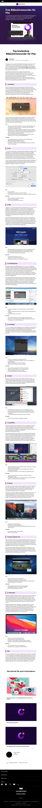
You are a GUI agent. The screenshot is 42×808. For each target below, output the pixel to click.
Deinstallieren (24, 803)
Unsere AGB (5, 801)
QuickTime (7, 89)
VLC (6, 151)
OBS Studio (32, 207)
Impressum (19, 801)
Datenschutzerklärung (12, 801)
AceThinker (7, 327)
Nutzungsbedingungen (35, 801)
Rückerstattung (18, 803)
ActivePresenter (26, 266)
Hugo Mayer (11, 59)
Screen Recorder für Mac (24, 60)
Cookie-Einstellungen (26, 801)
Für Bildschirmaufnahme (13, 762)
